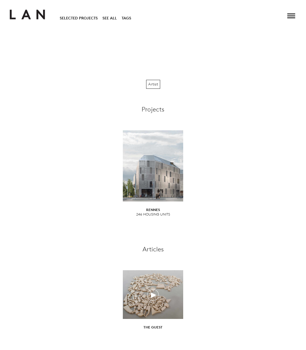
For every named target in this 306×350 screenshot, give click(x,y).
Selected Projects (79, 18)
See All (109, 18)
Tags (126, 18)
